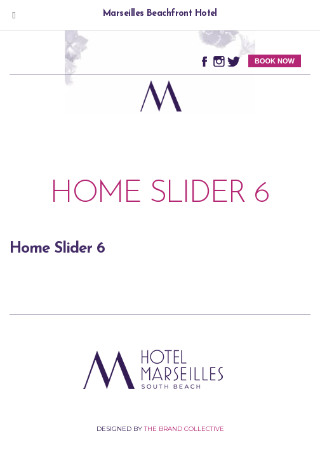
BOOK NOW (275, 61)
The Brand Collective (184, 429)
